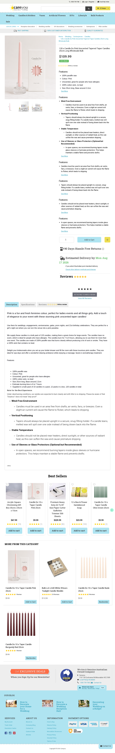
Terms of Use (51, 741)
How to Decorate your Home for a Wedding (25, 706)
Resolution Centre (10, 728)
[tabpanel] (84, 291)
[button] (7, 484)
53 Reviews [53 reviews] (55, 594)
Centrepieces (90, 26)
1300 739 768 (75, 2)
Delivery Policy (51, 728)
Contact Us (96, 683)
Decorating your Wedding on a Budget (99, 705)
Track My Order (102, 2)
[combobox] (63, 8)
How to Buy (50, 722)
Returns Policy (51, 725)
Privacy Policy (51, 735)
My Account (8, 722)
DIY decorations (59, 26)
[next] (112, 510)
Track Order (8, 725)
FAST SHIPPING (23, 31)
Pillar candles (103, 26)
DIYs (73, 15)
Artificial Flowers (58, 15)
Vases (42, 15)
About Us (29, 722)
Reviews (53, 305)
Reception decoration (28, 26)
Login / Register (89, 2)
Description (11, 304)
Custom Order (30, 731)
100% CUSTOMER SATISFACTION (59, 31)
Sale (8, 21)
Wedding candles (44, 26)
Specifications (28, 304)
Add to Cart (89, 240)
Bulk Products (98, 15)
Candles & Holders (27, 15)
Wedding (11, 15)
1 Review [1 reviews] (19, 594)
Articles (28, 735)
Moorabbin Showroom (54, 731)
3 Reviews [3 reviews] (91, 594)
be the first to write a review (84, 295)
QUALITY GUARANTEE (95, 31)
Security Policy (51, 738)
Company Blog (30, 725)
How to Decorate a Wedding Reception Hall (61, 706)
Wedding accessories (75, 26)
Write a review (73, 66)
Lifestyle (83, 15)
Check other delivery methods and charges (81, 269)
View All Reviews (85, 298)
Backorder (103, 602)
